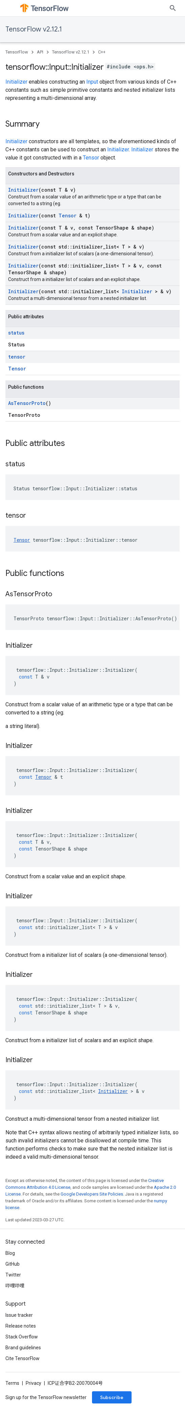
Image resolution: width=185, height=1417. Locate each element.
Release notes (20, 1326)
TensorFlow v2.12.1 (33, 29)
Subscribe (111, 1397)
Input (92, 82)
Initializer (16, 82)
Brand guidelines (23, 1347)
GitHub (12, 1264)
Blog (10, 1253)
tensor (16, 356)
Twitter (13, 1275)
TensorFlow (16, 52)
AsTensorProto (27, 403)
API (40, 52)
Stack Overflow (21, 1336)
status (16, 332)
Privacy (33, 1383)
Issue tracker (19, 1315)
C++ (102, 52)
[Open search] (173, 8)
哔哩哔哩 (14, 1285)
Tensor (91, 157)
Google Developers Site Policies (92, 1194)
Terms (12, 1383)
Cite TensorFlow (22, 1358)
